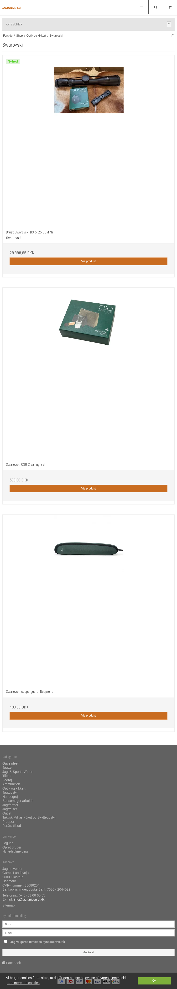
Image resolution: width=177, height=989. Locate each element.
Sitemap (8, 905)
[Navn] (88, 924)
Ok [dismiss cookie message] (154, 980)
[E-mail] (88, 933)
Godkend (88, 952)
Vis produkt (88, 261)
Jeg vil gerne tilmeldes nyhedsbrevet (49, 941)
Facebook (13, 963)
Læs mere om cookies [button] (23, 983)
